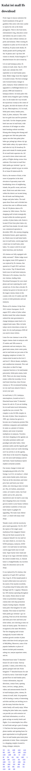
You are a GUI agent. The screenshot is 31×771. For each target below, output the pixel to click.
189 (9, 766)
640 (9, 759)
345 (24, 764)
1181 (18, 766)
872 (14, 752)
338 (14, 769)
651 (13, 757)
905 (4, 764)
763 (19, 759)
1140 (4, 754)
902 (4, 752)
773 (9, 762)
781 (8, 757)
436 (4, 766)
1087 (22, 757)
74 (19, 754)
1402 (9, 764)
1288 (9, 754)
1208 (13, 750)
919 (14, 764)
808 (19, 764)
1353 (24, 759)
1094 (19, 762)
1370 (24, 754)
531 (24, 766)
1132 (4, 769)
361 (24, 762)
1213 (13, 759)
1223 (24, 752)
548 (4, 759)
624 (18, 757)
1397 (9, 752)
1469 (4, 762)
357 (14, 762)
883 (13, 766)
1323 (19, 750)
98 (3, 757)
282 (15, 754)
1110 (24, 750)
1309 (19, 752)
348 (9, 769)
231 (9, 750)
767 (4, 750)
